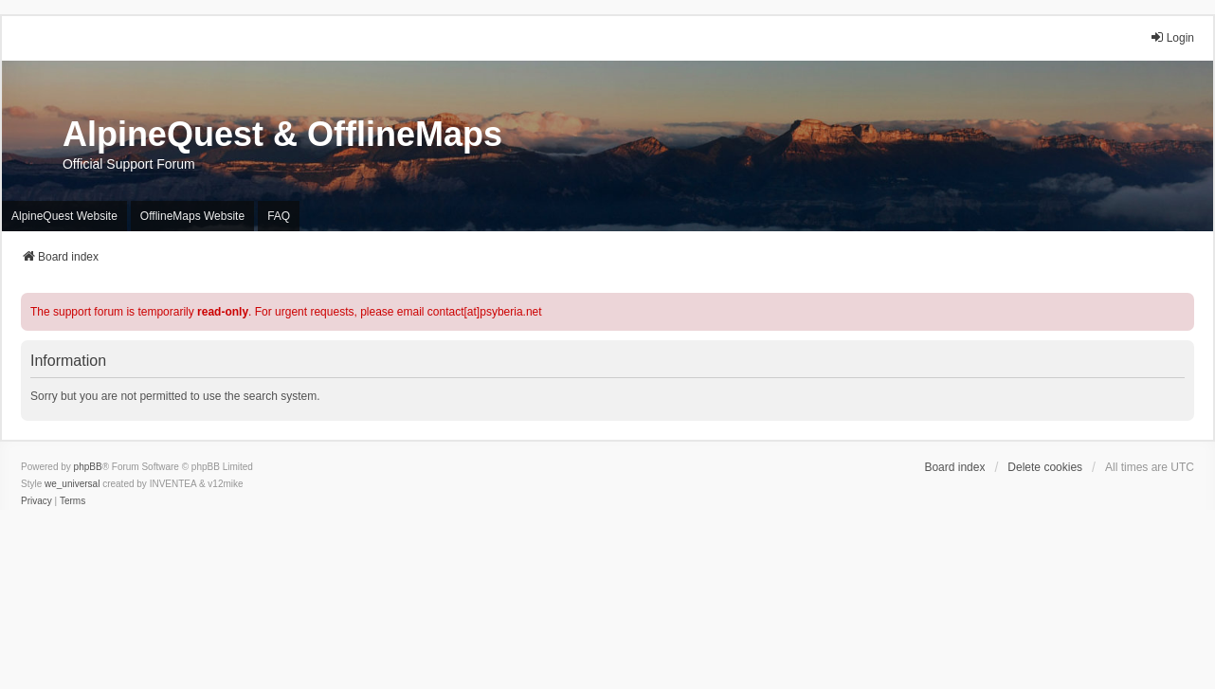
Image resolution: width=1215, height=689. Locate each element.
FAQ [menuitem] (278, 216)
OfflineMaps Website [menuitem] (192, 216)
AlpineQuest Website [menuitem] (64, 216)
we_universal (72, 484)
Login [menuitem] (1172, 37)
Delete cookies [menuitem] (1044, 467)
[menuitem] (36, 501)
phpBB (88, 467)
